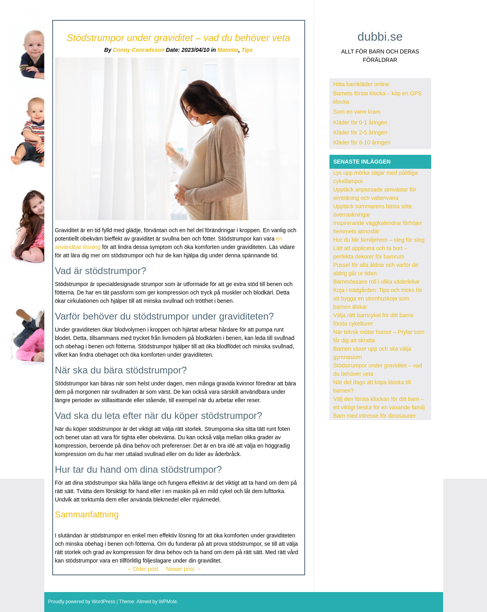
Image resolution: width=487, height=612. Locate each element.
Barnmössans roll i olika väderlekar (376, 281)
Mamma (227, 50)
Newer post (184, 569)
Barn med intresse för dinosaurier (374, 416)
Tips (247, 50)
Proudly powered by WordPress (82, 601)
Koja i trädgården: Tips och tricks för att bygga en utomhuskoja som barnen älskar (377, 298)
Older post (143, 569)
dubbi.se (379, 36)
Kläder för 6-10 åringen (361, 142)
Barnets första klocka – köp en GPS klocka (377, 97)
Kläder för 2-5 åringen (360, 132)
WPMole (168, 601)
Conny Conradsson (138, 50)
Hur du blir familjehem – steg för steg (379, 240)
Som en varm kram (357, 112)
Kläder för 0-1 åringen (360, 122)
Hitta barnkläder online (361, 84)
